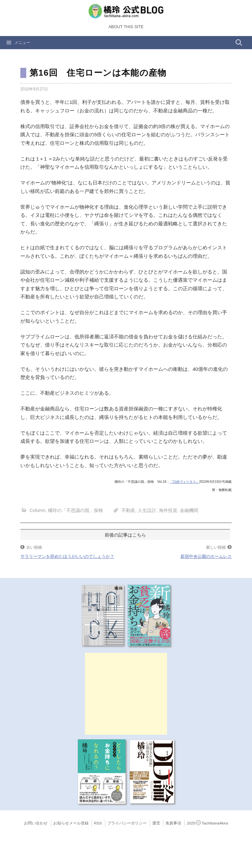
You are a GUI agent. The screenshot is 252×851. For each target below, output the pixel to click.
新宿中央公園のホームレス (206, 556)
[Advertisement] (126, 694)
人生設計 (147, 510)
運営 (156, 823)
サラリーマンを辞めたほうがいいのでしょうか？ (67, 556)
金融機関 (189, 510)
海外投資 (168, 510)
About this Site (125, 27)
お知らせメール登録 (71, 823)
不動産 (128, 510)
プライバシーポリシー (127, 823)
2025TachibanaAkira (207, 823)
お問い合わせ (36, 823)
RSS (98, 823)
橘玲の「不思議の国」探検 (75, 510)
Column (37, 510)
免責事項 (173, 823)
